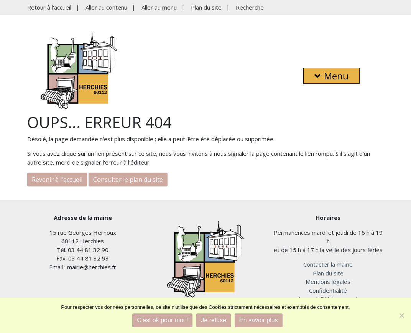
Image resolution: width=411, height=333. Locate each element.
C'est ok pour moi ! (162, 320)
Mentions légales (328, 281)
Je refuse (213, 320)
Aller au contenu (106, 7)
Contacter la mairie (328, 264)
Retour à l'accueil (49, 7)
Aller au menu (159, 7)
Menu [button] (331, 75)
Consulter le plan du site (128, 179)
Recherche (250, 7)
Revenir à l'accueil (57, 179)
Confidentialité (328, 290)
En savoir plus (258, 320)
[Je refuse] (401, 315)
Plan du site (206, 7)
